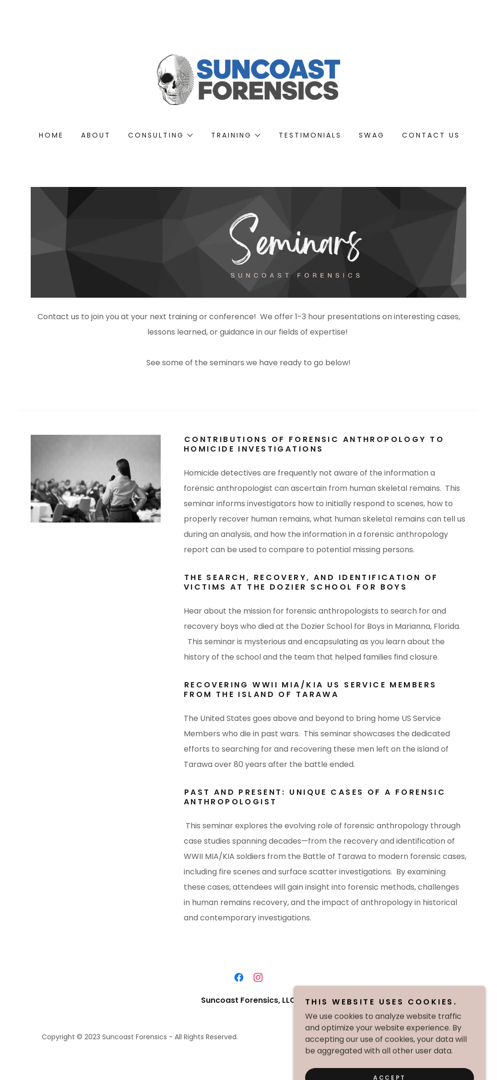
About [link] (96, 135)
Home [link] (51, 135)
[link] (248, 78)
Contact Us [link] (431, 135)
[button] (160, 135)
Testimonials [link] (310, 135)
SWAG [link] (372, 135)
